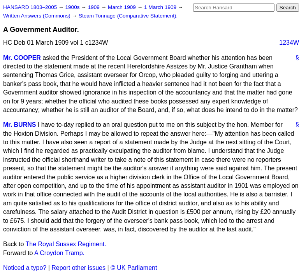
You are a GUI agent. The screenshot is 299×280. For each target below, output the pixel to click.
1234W (289, 42)
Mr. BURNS (19, 124)
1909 (94, 7)
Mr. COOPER (22, 57)
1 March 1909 (161, 7)
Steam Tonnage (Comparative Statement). (128, 16)
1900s (73, 7)
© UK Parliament (134, 267)
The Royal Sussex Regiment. (66, 244)
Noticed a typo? (24, 267)
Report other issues (78, 267)
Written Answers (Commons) (37, 16)
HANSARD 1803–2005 (30, 7)
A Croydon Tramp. (59, 253)
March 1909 (122, 7)
